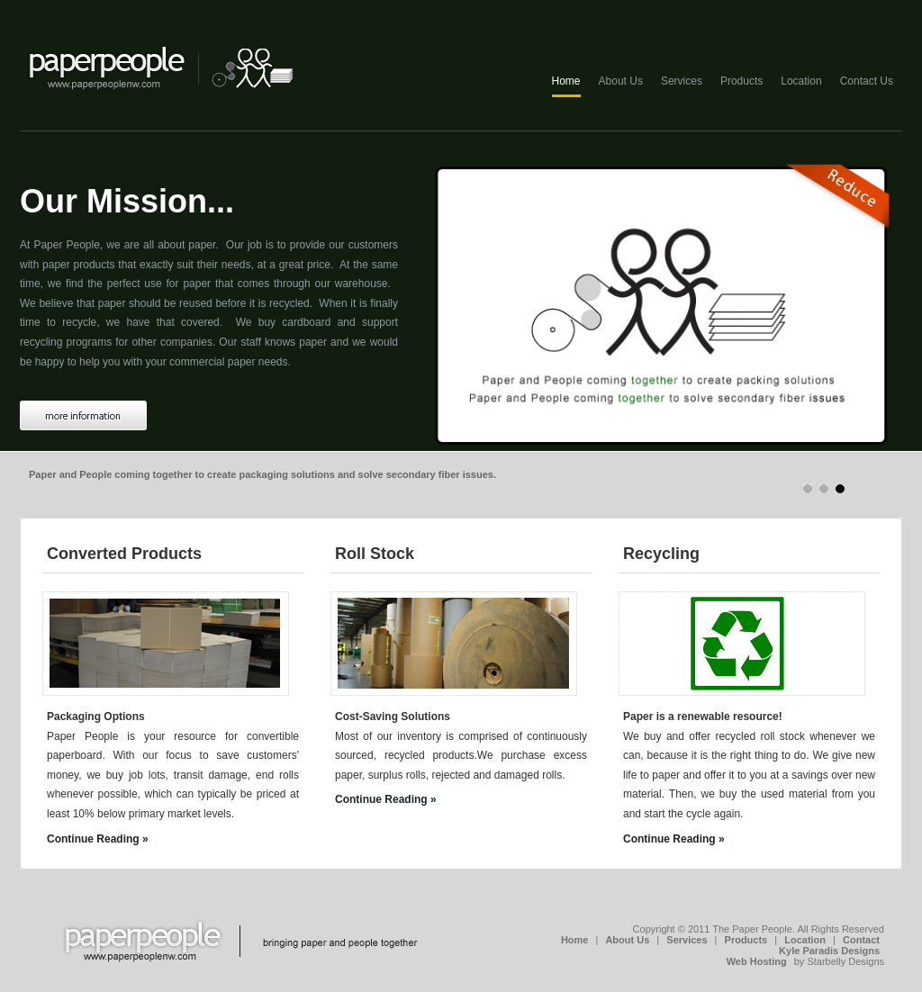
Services (681, 81)
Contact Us (866, 81)
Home (566, 81)
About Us (621, 81)
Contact (861, 939)
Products (741, 81)
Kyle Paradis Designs (829, 950)
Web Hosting (757, 961)
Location (801, 81)
